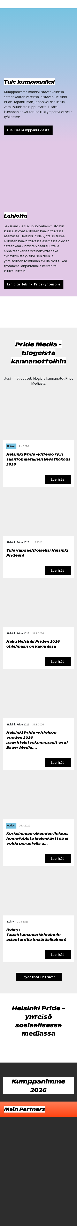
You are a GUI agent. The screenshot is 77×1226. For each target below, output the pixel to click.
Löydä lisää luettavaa (38, 977)
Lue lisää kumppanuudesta (28, 130)
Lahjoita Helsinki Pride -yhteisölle (33, 284)
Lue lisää (57, 479)
